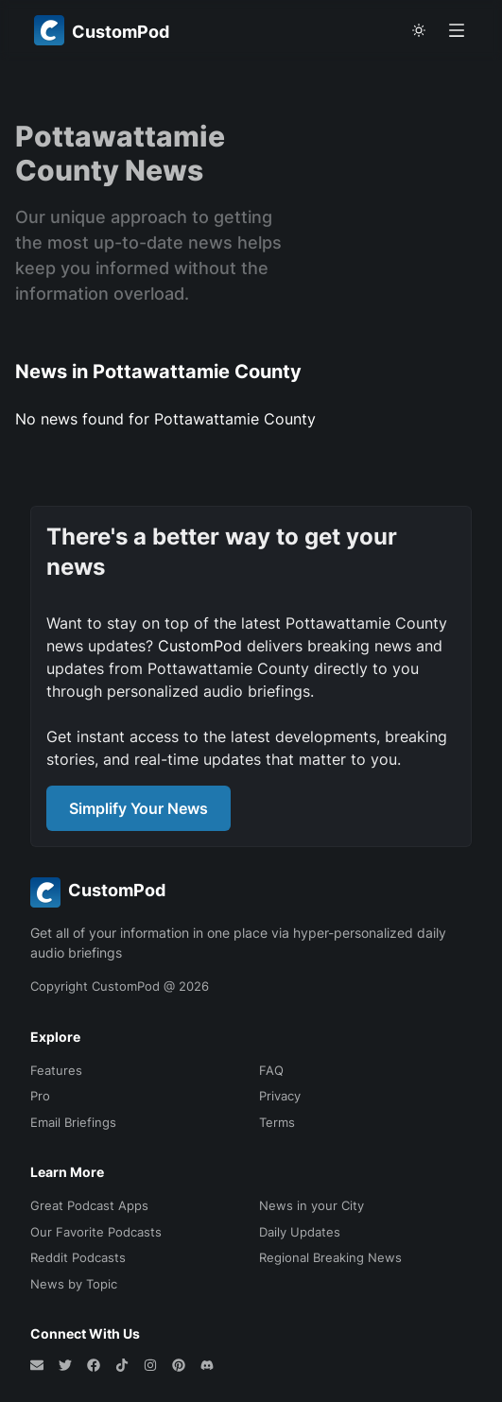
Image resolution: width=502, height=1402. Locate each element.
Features (56, 1070)
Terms (277, 1122)
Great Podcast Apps (89, 1205)
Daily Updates (299, 1231)
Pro (40, 1095)
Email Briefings (73, 1122)
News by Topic (73, 1283)
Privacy (280, 1095)
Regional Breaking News (330, 1257)
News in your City (311, 1205)
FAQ (271, 1070)
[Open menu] (456, 30)
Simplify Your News (138, 808)
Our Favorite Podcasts (96, 1231)
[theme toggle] (419, 30)
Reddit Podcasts (78, 1257)
